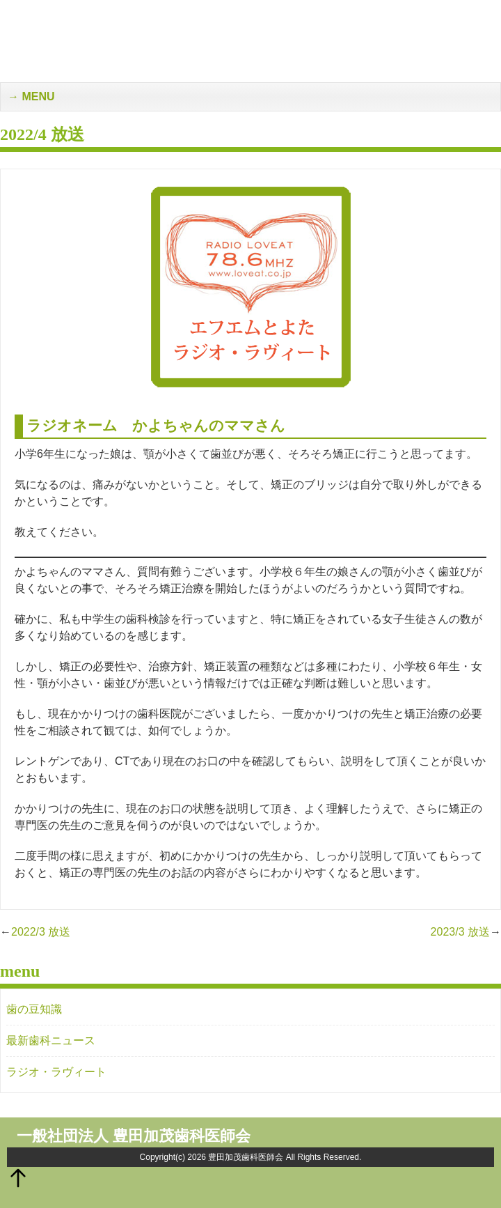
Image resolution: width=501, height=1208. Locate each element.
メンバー (452, 14)
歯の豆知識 (34, 1009)
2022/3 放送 (40, 932)
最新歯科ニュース (50, 1040)
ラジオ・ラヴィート (56, 1072)
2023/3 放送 (460, 932)
